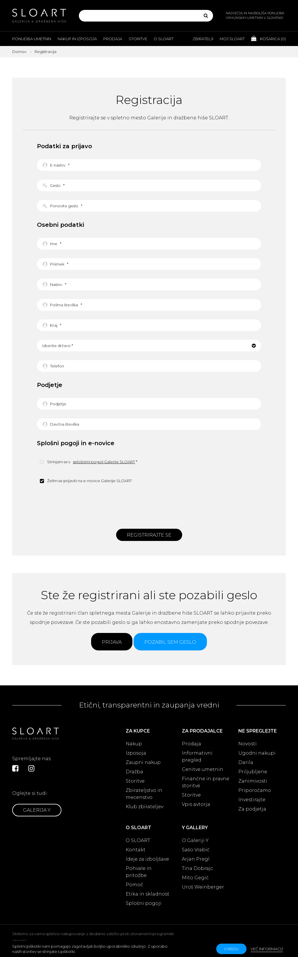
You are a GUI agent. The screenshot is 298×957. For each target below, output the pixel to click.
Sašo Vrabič (196, 849)
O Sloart (163, 38)
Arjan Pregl (196, 859)
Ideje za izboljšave (147, 859)
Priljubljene (252, 771)
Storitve (138, 38)
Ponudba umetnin (31, 38)
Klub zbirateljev (144, 806)
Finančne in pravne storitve (205, 782)
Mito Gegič (195, 877)
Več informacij (267, 949)
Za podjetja (252, 809)
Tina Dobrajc (197, 868)
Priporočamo (254, 790)
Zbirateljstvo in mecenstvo (144, 794)
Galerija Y (37, 810)
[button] (149, 345)
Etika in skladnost (147, 894)
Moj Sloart (232, 38)
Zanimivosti (252, 781)
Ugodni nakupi (257, 753)
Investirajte (251, 799)
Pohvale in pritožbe (139, 872)
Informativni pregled (197, 756)
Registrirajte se (149, 535)
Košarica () (268, 38)
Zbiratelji (203, 38)
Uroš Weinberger (203, 887)
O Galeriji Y (195, 840)
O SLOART (138, 840)
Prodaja (112, 38)
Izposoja (136, 753)
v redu (231, 949)
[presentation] (149, 505)
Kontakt (136, 849)
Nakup (134, 744)
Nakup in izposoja (77, 38)
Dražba (134, 771)
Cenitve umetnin (202, 769)
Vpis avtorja (196, 804)
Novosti (247, 744)
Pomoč (134, 884)
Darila (245, 762)
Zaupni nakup (143, 762)
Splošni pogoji (144, 903)
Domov (19, 51)
